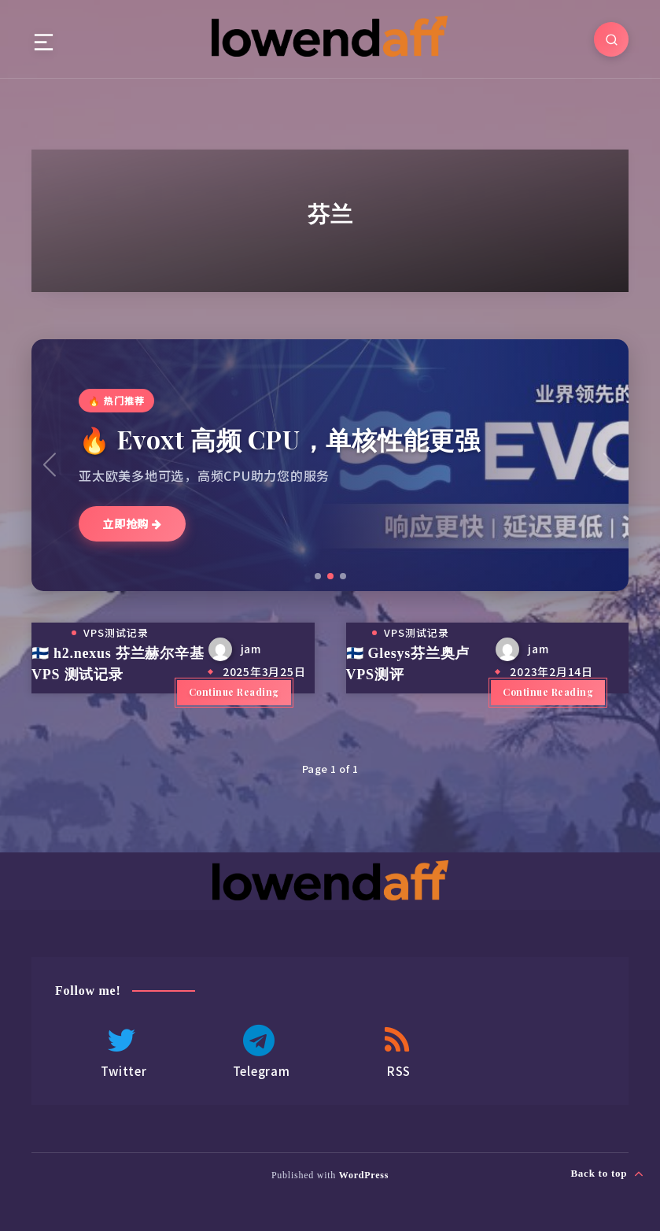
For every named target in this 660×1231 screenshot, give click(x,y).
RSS (397, 1052)
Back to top (607, 1173)
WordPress (364, 1175)
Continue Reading (234, 692)
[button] (318, 576)
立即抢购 (132, 523)
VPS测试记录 (116, 632)
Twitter (122, 1052)
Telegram (259, 1052)
